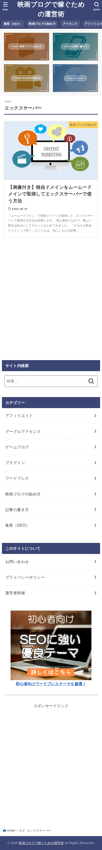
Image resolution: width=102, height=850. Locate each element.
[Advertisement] (51, 299)
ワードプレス (17, 478)
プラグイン (15, 462)
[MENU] (5, 6)
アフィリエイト (19, 415)
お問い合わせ (17, 561)
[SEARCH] (96, 6)
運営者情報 (15, 593)
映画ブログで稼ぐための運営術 (51, 9)
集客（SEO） (13, 23)
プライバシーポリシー (25, 577)
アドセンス (70, 23)
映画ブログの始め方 (42, 23)
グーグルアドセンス (23, 431)
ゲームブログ (17, 447)
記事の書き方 (17, 509)
